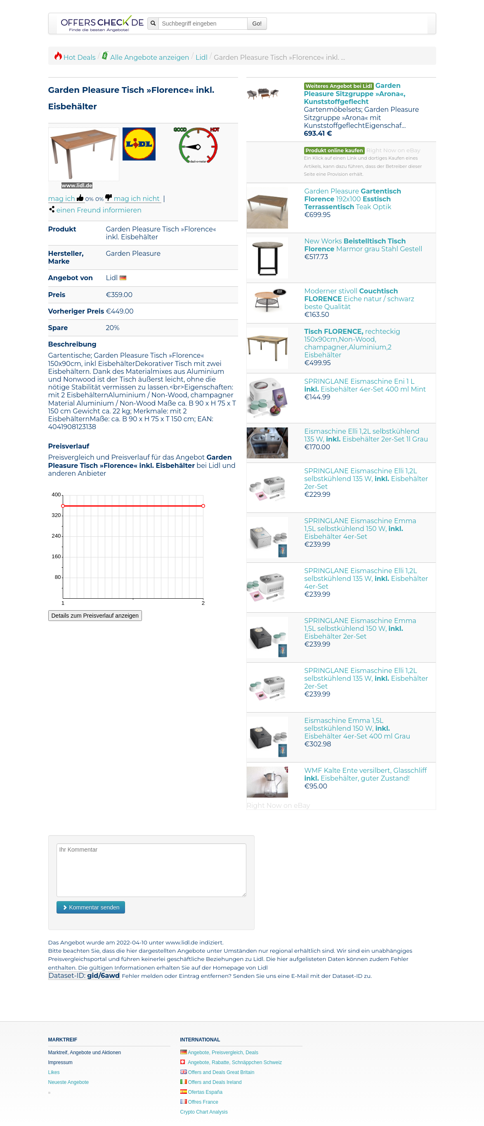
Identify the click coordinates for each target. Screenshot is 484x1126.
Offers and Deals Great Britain (217, 1072)
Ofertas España (201, 1092)
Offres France (199, 1102)
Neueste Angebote (68, 1082)
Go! (257, 23)
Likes (54, 1072)
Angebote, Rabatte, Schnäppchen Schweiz (231, 1062)
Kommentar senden (91, 907)
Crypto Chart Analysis (204, 1112)
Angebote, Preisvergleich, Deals (219, 1052)
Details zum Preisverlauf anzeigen (95, 615)
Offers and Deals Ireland (211, 1082)
